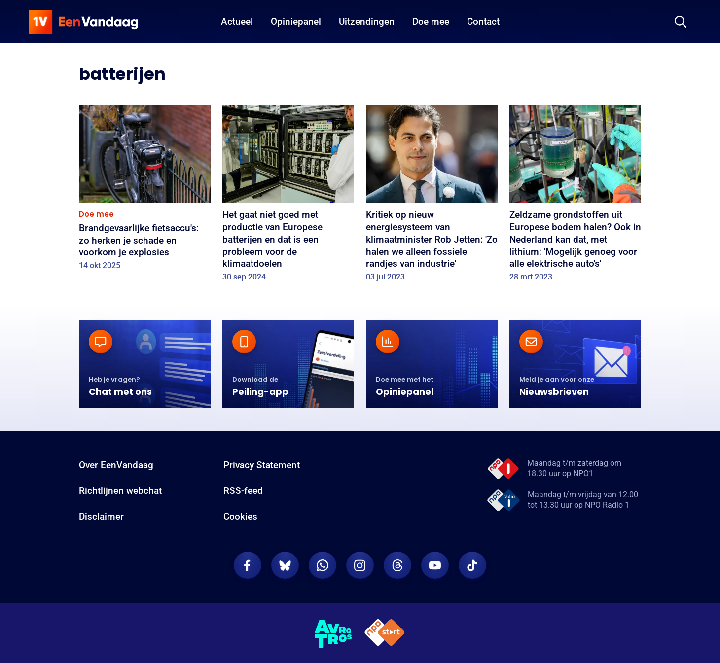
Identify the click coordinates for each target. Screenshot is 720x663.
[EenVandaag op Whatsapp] (322, 565)
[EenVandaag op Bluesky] (285, 565)
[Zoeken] (680, 22)
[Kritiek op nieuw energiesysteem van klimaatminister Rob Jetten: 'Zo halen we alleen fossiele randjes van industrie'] (432, 196)
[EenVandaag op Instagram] (360, 565)
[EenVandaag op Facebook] (247, 565)
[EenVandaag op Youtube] (435, 565)
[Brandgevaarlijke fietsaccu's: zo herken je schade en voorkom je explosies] (145, 191)
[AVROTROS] (333, 634)
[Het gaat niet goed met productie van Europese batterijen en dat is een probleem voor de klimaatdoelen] (288, 196)
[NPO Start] (384, 634)
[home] (83, 22)
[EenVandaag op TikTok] (472, 565)
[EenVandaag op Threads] (397, 565)
